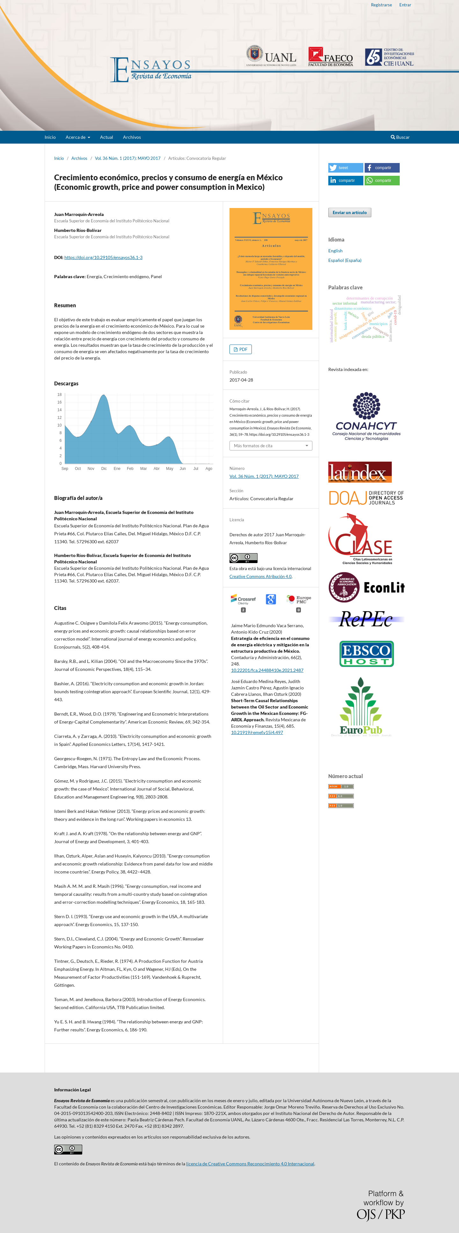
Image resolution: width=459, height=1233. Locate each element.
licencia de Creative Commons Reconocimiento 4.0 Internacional (250, 1163)
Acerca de (76, 137)
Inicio (50, 137)
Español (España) (344, 260)
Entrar (405, 4)
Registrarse (381, 4)
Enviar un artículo (350, 212)
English (335, 250)
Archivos (132, 137)
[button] (345, 168)
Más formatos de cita (253, 445)
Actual (106, 137)
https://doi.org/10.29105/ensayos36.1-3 (103, 257)
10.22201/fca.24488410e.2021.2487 (267, 670)
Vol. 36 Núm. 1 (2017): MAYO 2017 (128, 158)
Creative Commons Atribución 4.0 (260, 576)
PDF (242, 349)
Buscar (400, 137)
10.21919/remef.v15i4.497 (257, 732)
